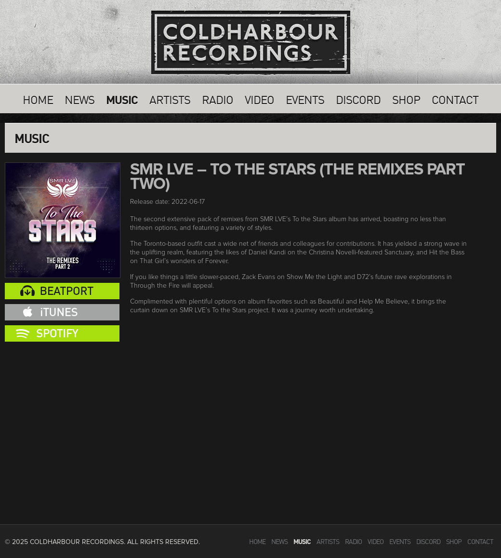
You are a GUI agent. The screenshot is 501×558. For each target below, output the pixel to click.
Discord (358, 99)
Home (38, 99)
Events (305, 99)
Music (122, 98)
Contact (455, 99)
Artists (169, 99)
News (79, 99)
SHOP (406, 99)
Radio (217, 99)
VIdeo (259, 99)
